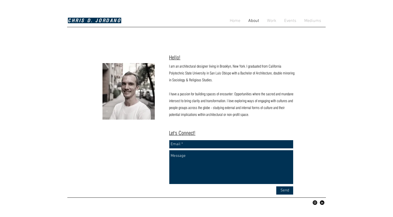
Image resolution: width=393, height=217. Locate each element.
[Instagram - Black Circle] (315, 202)
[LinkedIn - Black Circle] (322, 202)
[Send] (284, 190)
